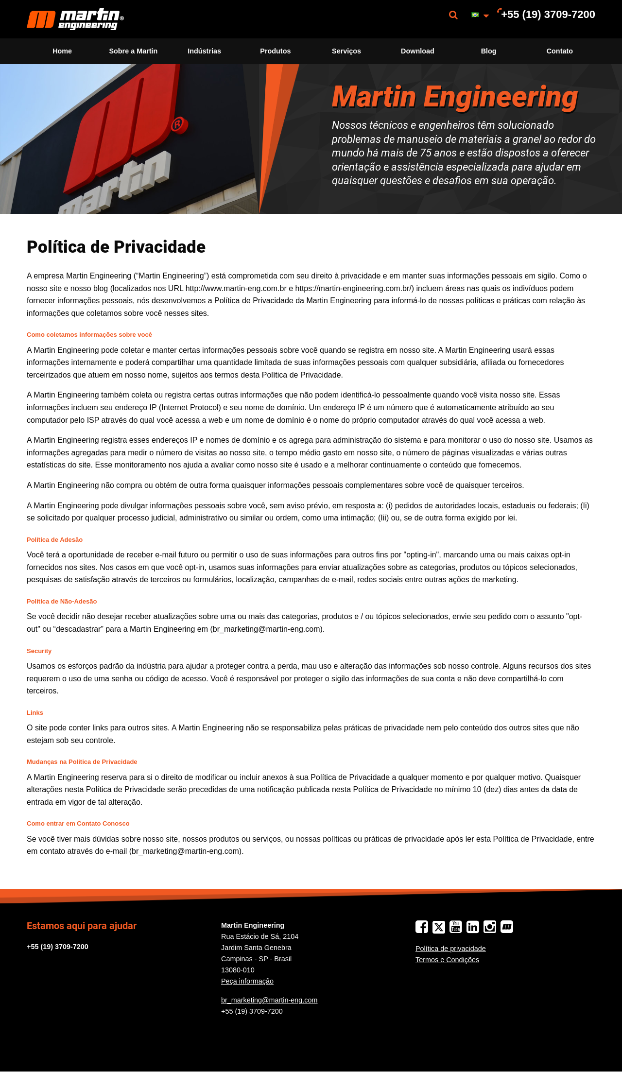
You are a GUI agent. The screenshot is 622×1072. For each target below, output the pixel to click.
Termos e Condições (447, 960)
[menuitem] (75, 19)
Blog (489, 51)
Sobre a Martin (133, 51)
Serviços (346, 51)
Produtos (275, 51)
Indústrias (204, 51)
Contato (560, 51)
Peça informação (247, 981)
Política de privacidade (450, 948)
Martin (75, 19)
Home (62, 51)
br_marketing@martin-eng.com (269, 1000)
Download (417, 51)
